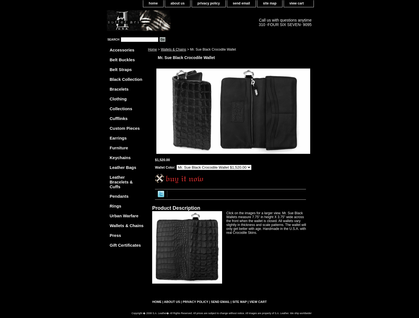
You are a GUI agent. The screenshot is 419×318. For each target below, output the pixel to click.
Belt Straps (121, 69)
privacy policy (208, 3)
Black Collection (126, 79)
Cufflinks (119, 118)
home (153, 3)
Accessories (122, 50)
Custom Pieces (125, 128)
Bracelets (119, 89)
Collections (121, 108)
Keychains (120, 157)
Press (115, 235)
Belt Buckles (122, 59)
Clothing (118, 98)
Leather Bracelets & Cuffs (121, 182)
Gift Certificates (125, 245)
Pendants (119, 196)
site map (270, 3)
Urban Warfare (124, 215)
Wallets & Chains (173, 49)
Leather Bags (123, 167)
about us (178, 3)
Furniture (119, 147)
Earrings (118, 138)
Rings (115, 206)
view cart (296, 3)
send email (241, 3)
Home (152, 49)
